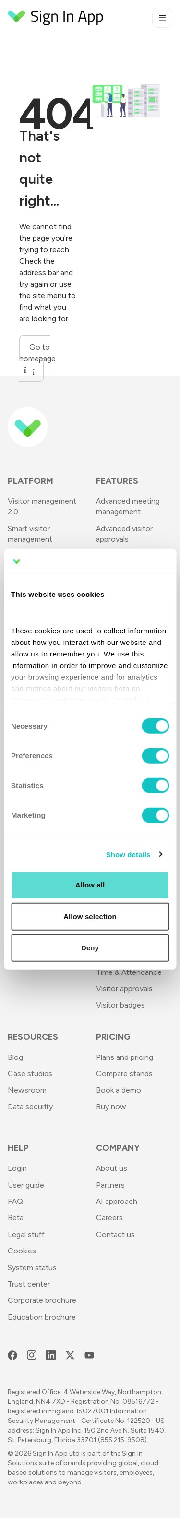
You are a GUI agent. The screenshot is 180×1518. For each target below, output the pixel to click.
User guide (26, 1185)
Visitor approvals (124, 988)
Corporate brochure (42, 1300)
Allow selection (90, 916)
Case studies (30, 1073)
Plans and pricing (124, 1057)
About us (111, 1168)
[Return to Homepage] (56, 17)
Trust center (29, 1283)
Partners (110, 1185)
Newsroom (27, 1089)
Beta (16, 1217)
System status (32, 1267)
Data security (30, 1106)
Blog (15, 1057)
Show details (128, 854)
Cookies (22, 1250)
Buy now (111, 1106)
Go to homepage (37, 358)
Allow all (90, 885)
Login (17, 1168)
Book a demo (118, 1089)
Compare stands (124, 1073)
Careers (109, 1217)
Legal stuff (26, 1234)
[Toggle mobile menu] (162, 18)
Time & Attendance (129, 972)
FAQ (15, 1201)
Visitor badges (120, 1004)
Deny (90, 948)
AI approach (116, 1201)
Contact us (115, 1234)
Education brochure (42, 1317)
